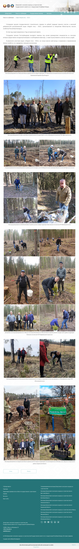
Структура (5, 489)
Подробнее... (36, 547)
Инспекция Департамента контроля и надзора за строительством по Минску (58, 509)
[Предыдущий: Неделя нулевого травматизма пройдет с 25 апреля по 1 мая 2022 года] (10, 471)
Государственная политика (36, 13)
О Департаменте (7, 486)
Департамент (8, 13)
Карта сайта (6, 498)
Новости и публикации (21, 13)
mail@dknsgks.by (6, 531)
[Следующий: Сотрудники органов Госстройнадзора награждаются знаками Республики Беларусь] (28, 471)
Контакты (49, 13)
